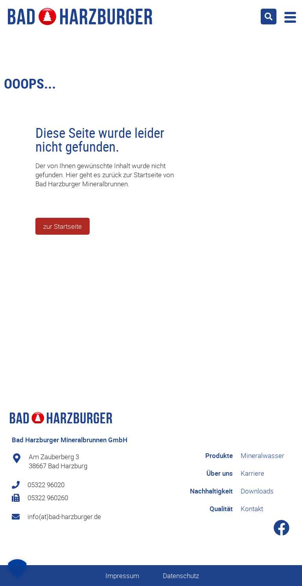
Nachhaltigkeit (211, 490)
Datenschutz (181, 575)
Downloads (257, 490)
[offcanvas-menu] (288, 16)
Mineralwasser (262, 455)
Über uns (219, 473)
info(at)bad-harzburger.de (64, 516)
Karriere (252, 473)
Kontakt (252, 508)
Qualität (221, 508)
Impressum (122, 575)
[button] (268, 16)
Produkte (219, 455)
